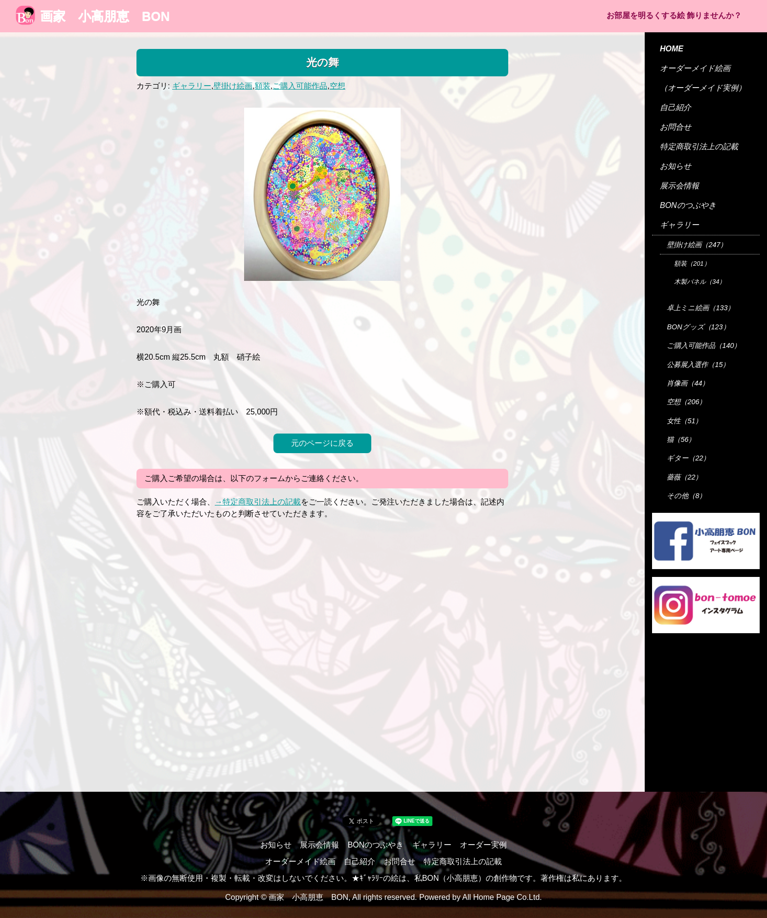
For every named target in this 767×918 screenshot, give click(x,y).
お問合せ (675, 127)
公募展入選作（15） (698, 364)
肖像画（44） (688, 383)
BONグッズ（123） (698, 327)
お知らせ (675, 166)
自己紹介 (675, 107)
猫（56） (681, 439)
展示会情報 (679, 186)
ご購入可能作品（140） (704, 345)
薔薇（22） (684, 477)
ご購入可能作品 (299, 86)
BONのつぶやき (688, 205)
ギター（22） (688, 458)
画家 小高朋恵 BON (93, 16)
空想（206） (686, 402)
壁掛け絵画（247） (697, 245)
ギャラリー (191, 86)
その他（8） (686, 496)
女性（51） (684, 421)
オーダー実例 (483, 845)
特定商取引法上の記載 (699, 146)
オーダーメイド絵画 (695, 68)
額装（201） (692, 263)
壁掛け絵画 (232, 86)
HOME (671, 49)
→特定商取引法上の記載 (258, 502)
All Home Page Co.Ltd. (502, 897)
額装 (263, 86)
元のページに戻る (322, 443)
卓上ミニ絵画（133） (700, 308)
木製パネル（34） (699, 281)
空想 (337, 86)
